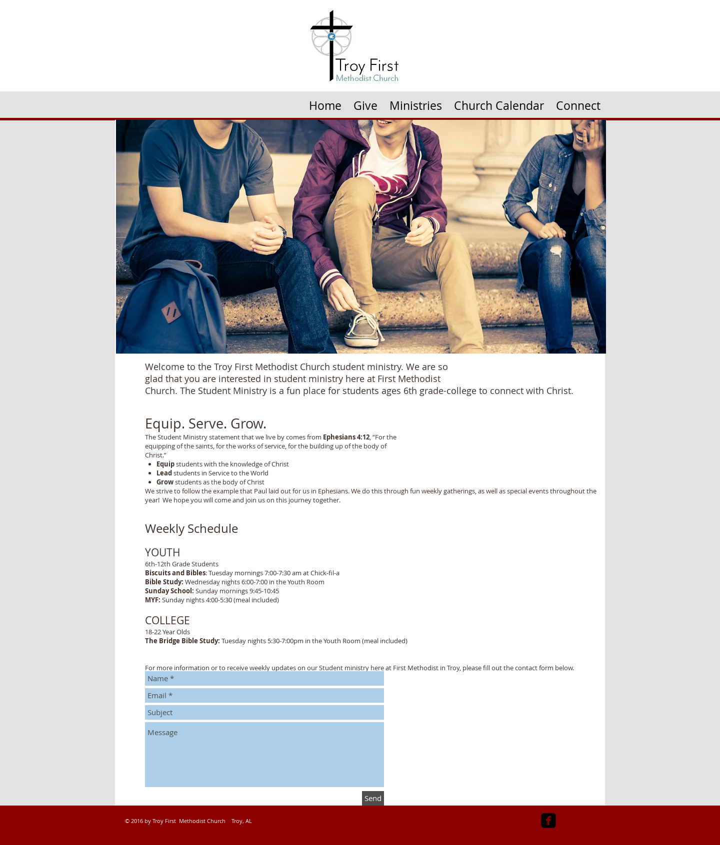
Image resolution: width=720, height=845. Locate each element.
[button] (416, 102)
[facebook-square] (548, 820)
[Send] (373, 798)
